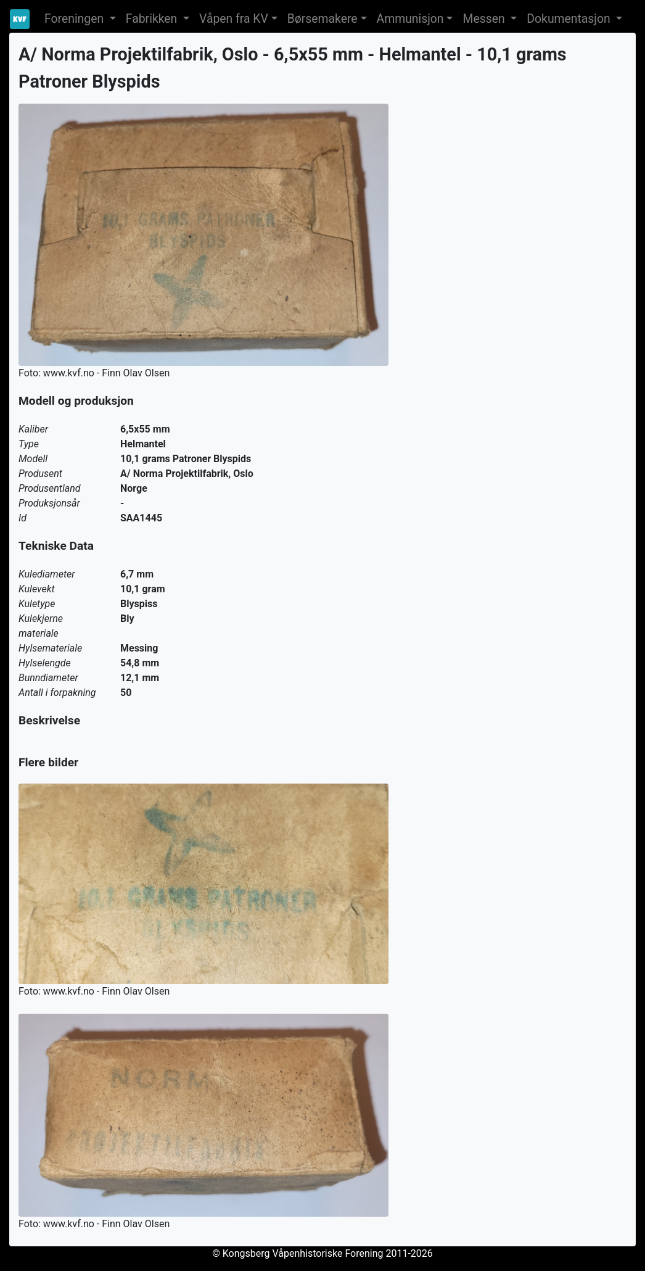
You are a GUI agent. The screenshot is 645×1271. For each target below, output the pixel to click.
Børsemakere (322, 19)
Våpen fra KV (233, 19)
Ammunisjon (410, 19)
